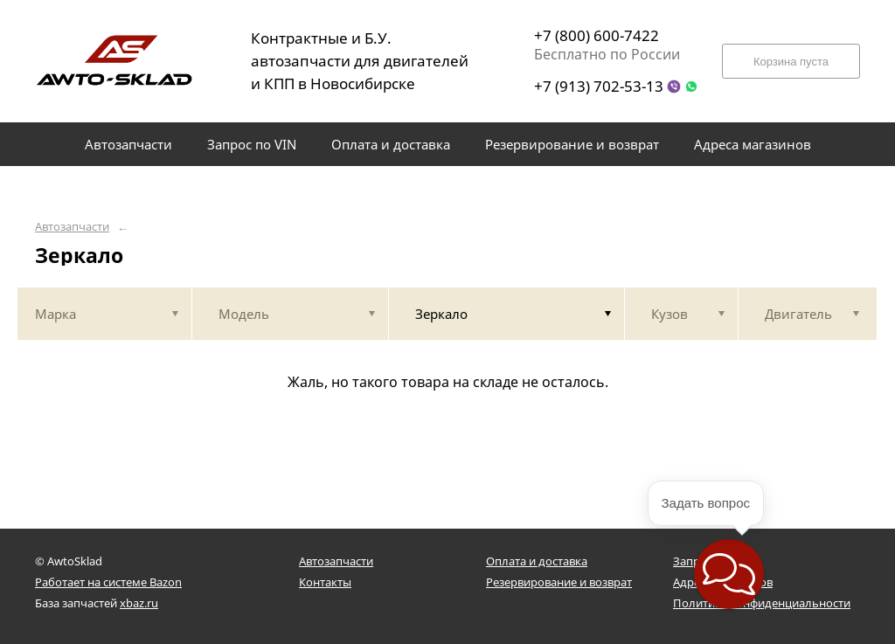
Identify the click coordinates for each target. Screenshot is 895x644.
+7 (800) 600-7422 (596, 35)
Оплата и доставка (536, 561)
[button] (729, 574)
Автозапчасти (72, 226)
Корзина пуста (791, 61)
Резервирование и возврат (559, 582)
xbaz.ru (139, 603)
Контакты (325, 582)
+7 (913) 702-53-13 (598, 86)
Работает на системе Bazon (108, 582)
